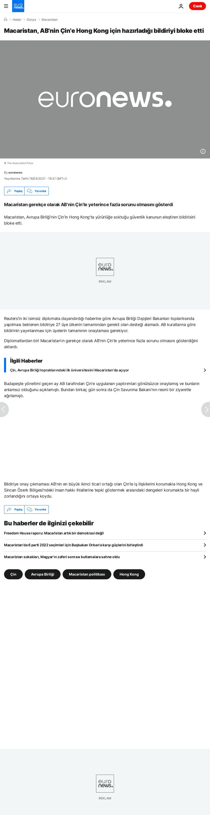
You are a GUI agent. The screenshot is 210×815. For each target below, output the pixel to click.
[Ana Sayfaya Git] (18, 6)
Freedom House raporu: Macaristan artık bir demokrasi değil (54, 533)
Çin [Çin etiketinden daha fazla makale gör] (13, 574)
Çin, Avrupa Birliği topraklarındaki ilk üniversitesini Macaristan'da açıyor (69, 370)
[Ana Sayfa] (5, 19)
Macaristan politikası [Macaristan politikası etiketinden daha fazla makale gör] (87, 574)
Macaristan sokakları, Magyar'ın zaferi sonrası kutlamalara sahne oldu (62, 557)
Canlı (197, 6)
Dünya (31, 19)
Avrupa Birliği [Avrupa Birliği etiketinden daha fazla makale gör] (42, 574)
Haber (17, 19)
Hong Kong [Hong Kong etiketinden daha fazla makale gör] (129, 574)
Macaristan (50, 19)
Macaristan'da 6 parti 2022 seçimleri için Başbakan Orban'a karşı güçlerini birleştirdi (73, 545)
